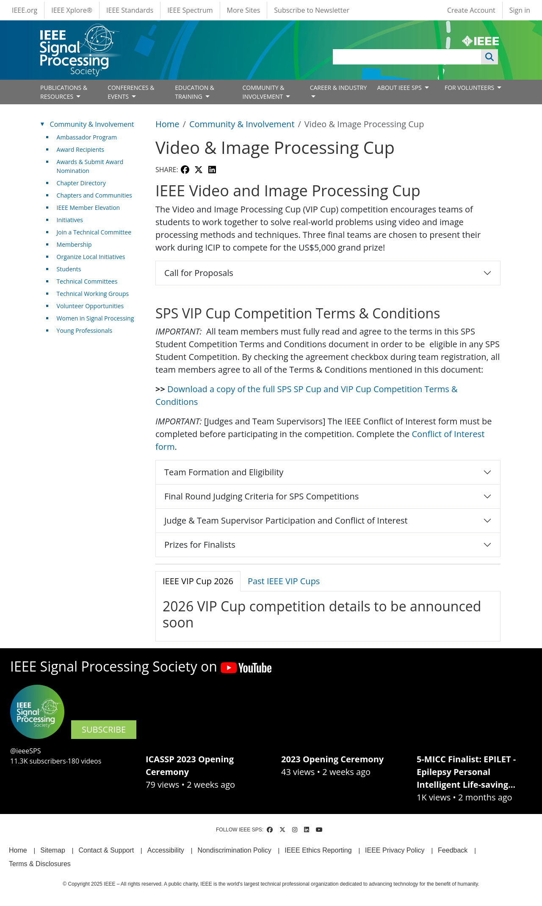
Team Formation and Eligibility (223, 472)
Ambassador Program (87, 137)
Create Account (471, 10)
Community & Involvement (242, 124)
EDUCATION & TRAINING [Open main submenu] (194, 92)
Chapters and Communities (94, 195)
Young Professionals (85, 330)
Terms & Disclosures (40, 863)
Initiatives (70, 220)
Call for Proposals (198, 273)
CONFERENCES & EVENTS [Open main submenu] (131, 92)
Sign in (519, 10)
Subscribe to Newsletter (311, 10)
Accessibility (165, 850)
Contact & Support (106, 850)
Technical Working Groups (93, 294)
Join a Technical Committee (94, 232)
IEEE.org (24, 10)
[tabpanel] (328, 614)
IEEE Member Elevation (88, 208)
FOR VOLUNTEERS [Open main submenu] (470, 88)
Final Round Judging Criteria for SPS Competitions (261, 496)
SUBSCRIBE (104, 729)
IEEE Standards (129, 10)
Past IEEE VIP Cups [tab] (284, 581)
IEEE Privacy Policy (394, 850)
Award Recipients (80, 149)
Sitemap (52, 850)
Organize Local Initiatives (91, 257)
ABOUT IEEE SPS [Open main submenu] (400, 88)
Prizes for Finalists (199, 544)
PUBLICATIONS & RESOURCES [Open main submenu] (63, 92)
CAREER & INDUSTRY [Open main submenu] (338, 88)
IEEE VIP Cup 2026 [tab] (198, 581)
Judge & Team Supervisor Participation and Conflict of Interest (286, 520)
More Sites (243, 10)
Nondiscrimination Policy (234, 850)
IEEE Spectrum (190, 10)
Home (167, 124)
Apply (489, 56)
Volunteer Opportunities (90, 306)
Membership (74, 244)
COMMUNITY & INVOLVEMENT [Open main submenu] (263, 92)
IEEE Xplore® (71, 10)
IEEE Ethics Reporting (318, 850)
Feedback (452, 850)
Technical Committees (87, 281)
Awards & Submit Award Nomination (90, 166)
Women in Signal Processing (95, 318)
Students (69, 269)
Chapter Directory (81, 183)
